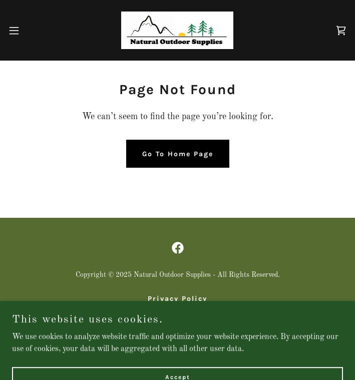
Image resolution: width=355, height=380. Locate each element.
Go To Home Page (177, 154)
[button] (30, 31)
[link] (177, 30)
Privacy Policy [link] (177, 298)
